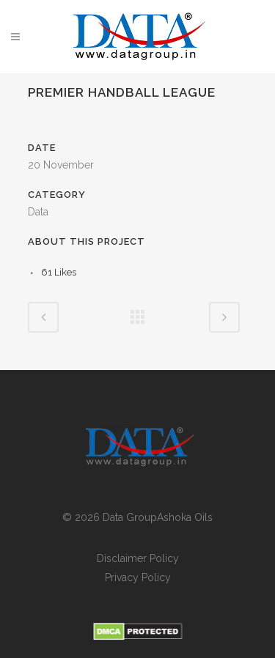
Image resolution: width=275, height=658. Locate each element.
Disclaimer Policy (138, 558)
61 (58, 272)
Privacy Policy (138, 577)
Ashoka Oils (185, 517)
